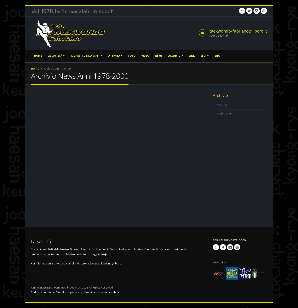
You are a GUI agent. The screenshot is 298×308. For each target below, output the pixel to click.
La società (56, 55)
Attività (115, 55)
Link (192, 55)
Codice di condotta (42, 292)
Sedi (205, 55)
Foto (132, 55)
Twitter (249, 11)
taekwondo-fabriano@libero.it (238, 31)
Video (145, 55)
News (158, 55)
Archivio (175, 55)
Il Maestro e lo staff (86, 55)
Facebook (242, 11)
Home (38, 55)
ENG (217, 55)
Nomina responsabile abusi (102, 292)
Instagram (256, 11)
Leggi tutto (99, 254)
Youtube (264, 11)
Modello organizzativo (69, 292)
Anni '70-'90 (224, 113)
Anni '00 (222, 105)
